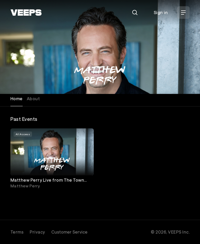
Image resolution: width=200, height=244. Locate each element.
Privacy (37, 231)
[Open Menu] (183, 12)
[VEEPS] (26, 12)
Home (16, 98)
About (33, 98)
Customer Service (69, 231)
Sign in (161, 12)
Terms (16, 231)
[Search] (135, 12)
